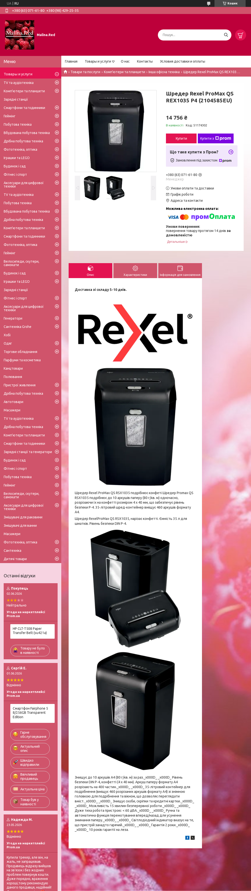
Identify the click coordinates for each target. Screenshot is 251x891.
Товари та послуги (85, 72)
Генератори (13, 318)
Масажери (12, 410)
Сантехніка (12, 551)
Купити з (215, 138)
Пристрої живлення (20, 385)
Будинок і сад (15, 166)
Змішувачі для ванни (20, 525)
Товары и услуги (98, 61)
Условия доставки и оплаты (182, 61)
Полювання (13, 377)
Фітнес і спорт (15, 174)
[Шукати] (225, 34)
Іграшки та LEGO (17, 158)
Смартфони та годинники (24, 108)
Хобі (7, 335)
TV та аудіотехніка (19, 83)
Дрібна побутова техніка (23, 141)
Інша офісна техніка (164, 72)
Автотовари (13, 402)
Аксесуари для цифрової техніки (24, 184)
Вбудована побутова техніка (27, 133)
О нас (125, 61)
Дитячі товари (15, 559)
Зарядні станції (16, 99)
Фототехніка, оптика (20, 149)
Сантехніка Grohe (17, 327)
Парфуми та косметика (22, 360)
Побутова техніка (18, 124)
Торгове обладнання (20, 352)
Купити (181, 138)
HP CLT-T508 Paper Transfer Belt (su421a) (30, 631)
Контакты (145, 61)
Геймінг (9, 116)
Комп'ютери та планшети (124, 72)
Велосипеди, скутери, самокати (21, 263)
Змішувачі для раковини (23, 517)
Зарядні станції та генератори (28, 452)
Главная (71, 61)
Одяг (8, 343)
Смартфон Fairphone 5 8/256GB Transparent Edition (30, 712)
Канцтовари (13, 368)
